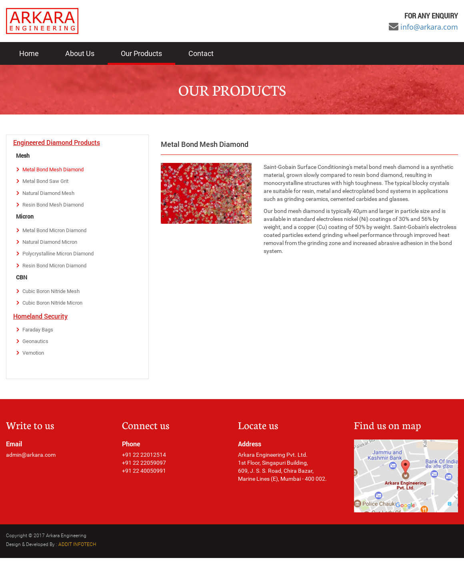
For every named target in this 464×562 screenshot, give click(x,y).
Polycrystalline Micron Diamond (61, 256)
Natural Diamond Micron (52, 244)
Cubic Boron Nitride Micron (55, 306)
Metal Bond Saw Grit (47, 182)
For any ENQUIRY (431, 15)
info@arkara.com (429, 27)
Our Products (141, 53)
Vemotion (34, 357)
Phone (131, 448)
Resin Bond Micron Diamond (57, 268)
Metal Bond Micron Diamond (57, 232)
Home (29, 53)
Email (14, 448)
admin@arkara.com (31, 459)
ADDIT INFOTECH (77, 548)
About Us (79, 53)
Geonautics (36, 345)
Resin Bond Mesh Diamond (55, 206)
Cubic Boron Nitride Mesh (53, 294)
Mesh (23, 155)
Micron (25, 217)
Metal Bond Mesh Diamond (55, 170)
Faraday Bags (39, 333)
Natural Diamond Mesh (51, 194)
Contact (201, 53)
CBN (21, 279)
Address (249, 448)
